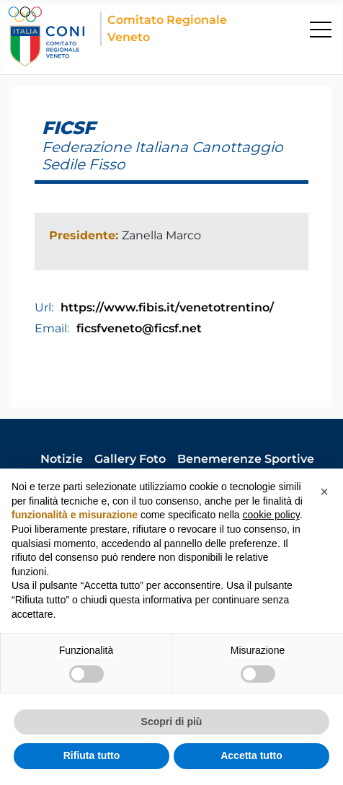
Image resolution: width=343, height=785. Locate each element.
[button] (324, 491)
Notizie (61, 459)
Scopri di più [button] (171, 721)
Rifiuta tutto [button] (91, 755)
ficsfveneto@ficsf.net (139, 328)
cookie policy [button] (271, 514)
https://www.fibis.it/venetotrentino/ (167, 307)
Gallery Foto (130, 459)
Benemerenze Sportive (245, 459)
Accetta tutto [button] (251, 755)
